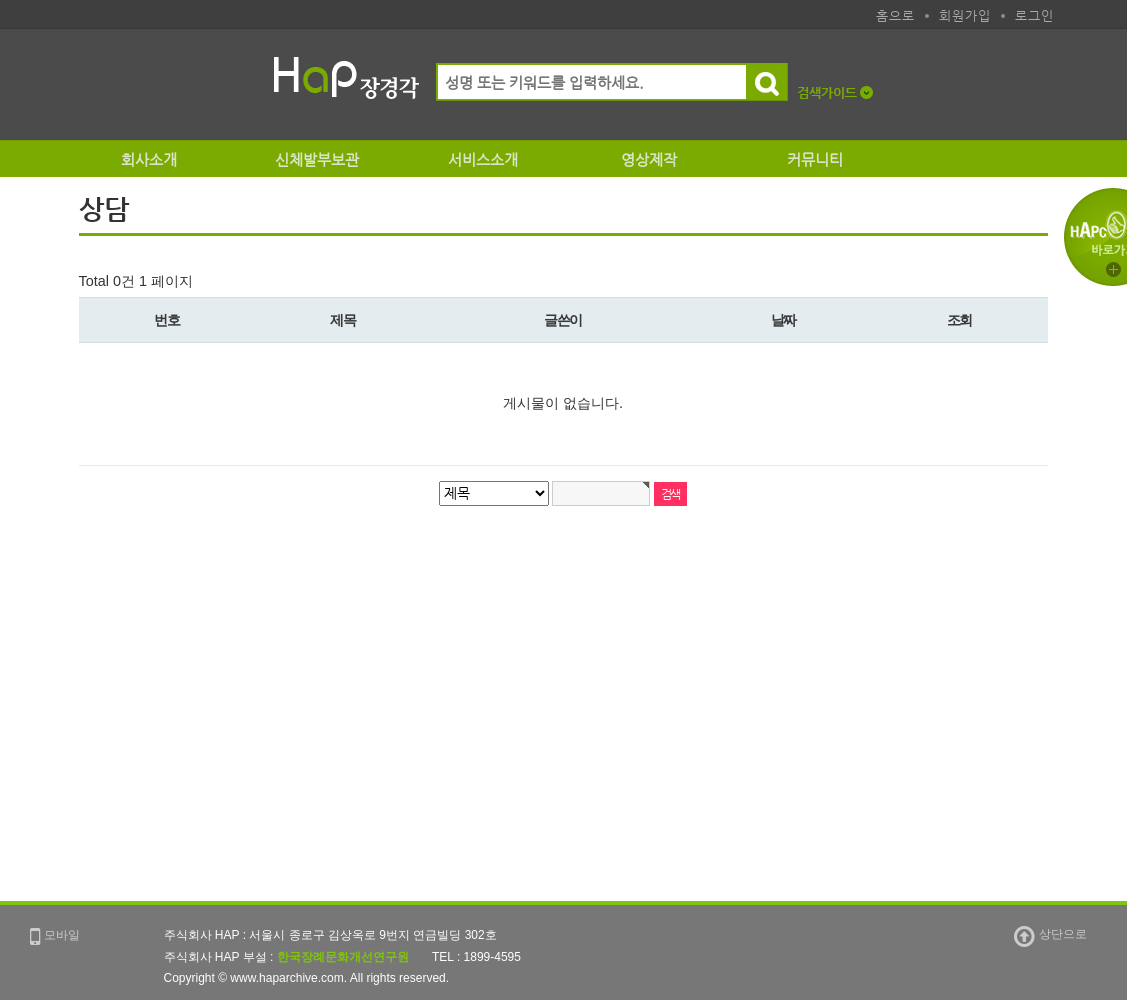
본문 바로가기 (0, 29)
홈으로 (895, 15)
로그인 (1034, 15)
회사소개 (149, 159)
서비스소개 (483, 159)
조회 (959, 320)
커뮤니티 (815, 159)
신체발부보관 (317, 159)
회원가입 (965, 15)
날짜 (783, 320)
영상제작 (649, 159)
